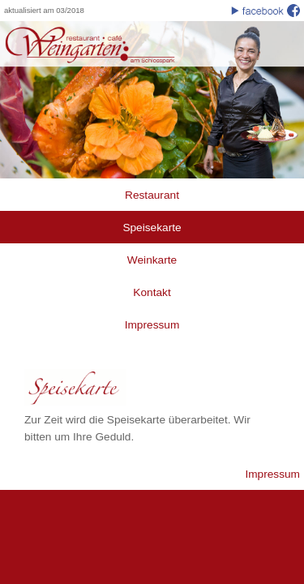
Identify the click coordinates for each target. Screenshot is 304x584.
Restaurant (152, 195)
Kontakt (151, 292)
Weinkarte (152, 260)
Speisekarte (151, 227)
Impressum (152, 325)
